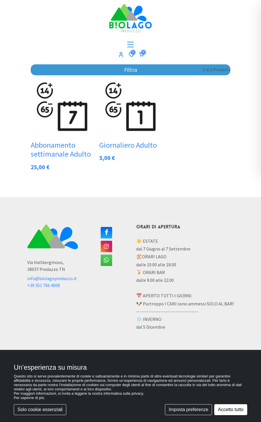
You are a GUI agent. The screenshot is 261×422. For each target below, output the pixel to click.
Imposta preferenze (188, 409)
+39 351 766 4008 (43, 285)
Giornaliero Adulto (128, 145)
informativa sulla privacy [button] (123, 393)
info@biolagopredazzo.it (52, 278)
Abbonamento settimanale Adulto (61, 149)
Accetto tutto (231, 409)
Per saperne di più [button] (29, 398)
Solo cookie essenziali (40, 409)
